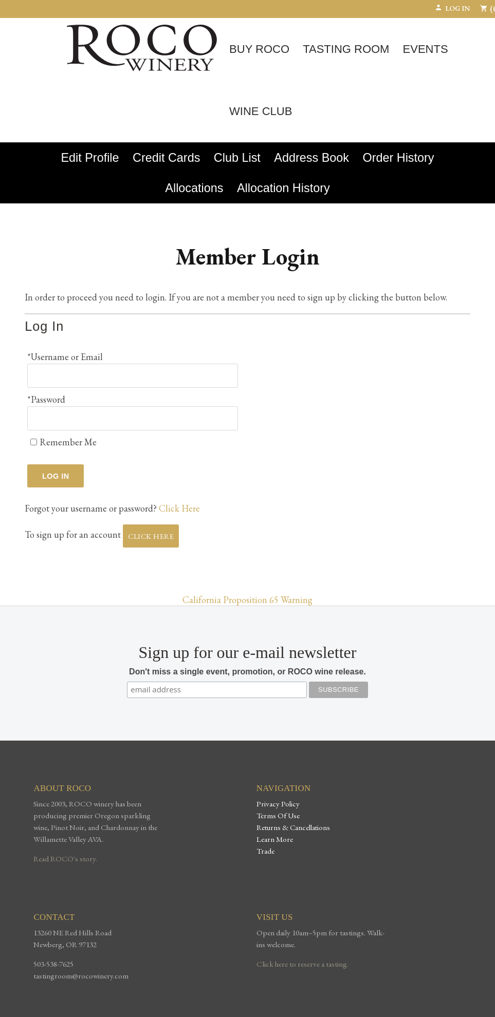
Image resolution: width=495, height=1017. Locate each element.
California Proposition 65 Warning (247, 600)
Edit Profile (90, 157)
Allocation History (283, 188)
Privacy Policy (278, 803)
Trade (265, 851)
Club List (237, 157)
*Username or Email (65, 357)
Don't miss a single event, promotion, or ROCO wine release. (247, 671)
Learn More (274, 839)
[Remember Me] (33, 442)
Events (425, 49)
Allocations (194, 188)
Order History (398, 157)
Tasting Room (346, 49)
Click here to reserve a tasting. (302, 964)
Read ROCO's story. (65, 859)
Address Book (311, 157)
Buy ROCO (259, 49)
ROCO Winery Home (141, 48)
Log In (452, 8)
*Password (46, 399)
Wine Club (260, 111)
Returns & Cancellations (293, 827)
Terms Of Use (278, 815)
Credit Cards (166, 157)
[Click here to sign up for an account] (151, 536)
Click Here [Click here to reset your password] (179, 508)
